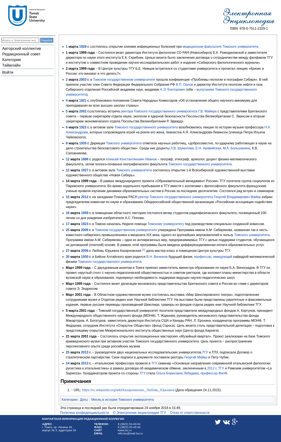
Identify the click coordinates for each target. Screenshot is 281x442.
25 (68, 230)
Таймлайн (11, 65)
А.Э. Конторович (172, 89)
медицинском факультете (202, 46)
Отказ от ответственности (190, 412)
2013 (84, 352)
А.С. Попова (134, 218)
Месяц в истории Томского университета (122, 399)
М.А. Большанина (236, 148)
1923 (84, 224)
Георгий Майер (196, 357)
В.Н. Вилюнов (157, 256)
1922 (83, 127)
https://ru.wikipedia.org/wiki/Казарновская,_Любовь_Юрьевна (128, 390)
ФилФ (223, 373)
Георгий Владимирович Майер (237, 197)
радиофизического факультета (213, 213)
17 (68, 224)
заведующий (222, 256)
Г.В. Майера (207, 111)
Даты (84, 399)
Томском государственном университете (124, 79)
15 (68, 197)
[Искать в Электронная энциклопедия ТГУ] (20, 40)
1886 (84, 159)
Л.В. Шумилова (182, 148)
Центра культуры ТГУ (214, 251)
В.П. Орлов (184, 84)
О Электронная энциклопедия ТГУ (139, 412)
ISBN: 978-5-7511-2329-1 (249, 28)
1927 (84, 170)
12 (68, 159)
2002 (83, 111)
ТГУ (205, 352)
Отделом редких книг (117, 299)
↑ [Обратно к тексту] (72, 390)
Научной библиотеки (150, 299)
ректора (127, 111)
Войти (7, 72)
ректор (143, 197)
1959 (84, 213)
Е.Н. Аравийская (208, 148)
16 (68, 213)
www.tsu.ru (125, 430)
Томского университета (240, 46)
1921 (83, 100)
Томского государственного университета (165, 111)
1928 (83, 46)
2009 (84, 230)
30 (68, 256)
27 (68, 251)
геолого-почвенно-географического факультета (131, 164)
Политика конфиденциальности (84, 412)
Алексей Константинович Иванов (131, 159)
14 (68, 363)
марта (73, 46)
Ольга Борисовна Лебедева (177, 373)
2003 (83, 79)
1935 (83, 143)
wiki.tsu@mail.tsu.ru (130, 433)
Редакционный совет (21, 54)
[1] (143, 249)
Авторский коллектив (21, 48)
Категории (11, 59)
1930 (84, 256)
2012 (84, 197)
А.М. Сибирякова (219, 230)
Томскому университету (166, 224)
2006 (84, 251)
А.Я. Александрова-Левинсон (205, 132)
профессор (202, 256)
